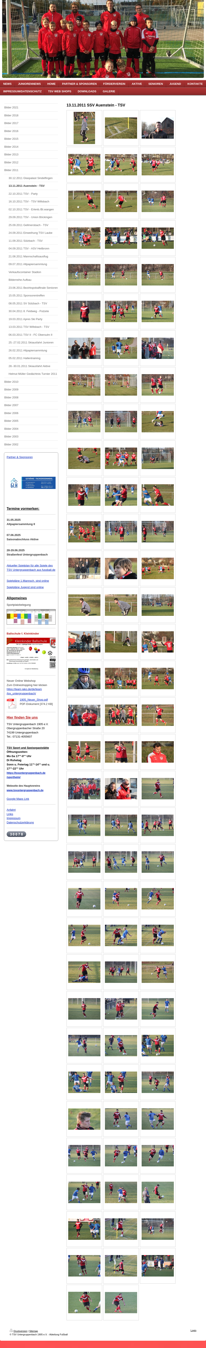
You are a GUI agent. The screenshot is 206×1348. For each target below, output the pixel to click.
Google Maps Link (18, 798)
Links (10, 814)
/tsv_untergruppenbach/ (21, 693)
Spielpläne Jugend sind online (25, 587)
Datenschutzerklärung (20, 822)
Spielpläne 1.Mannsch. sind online (28, 580)
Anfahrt (11, 809)
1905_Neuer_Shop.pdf (34, 699)
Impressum (13, 818)
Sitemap (33, 1331)
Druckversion (18, 1331)
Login (193, 1330)
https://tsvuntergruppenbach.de (26, 772)
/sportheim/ (14, 777)
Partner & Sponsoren (20, 457)
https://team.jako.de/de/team (24, 689)
